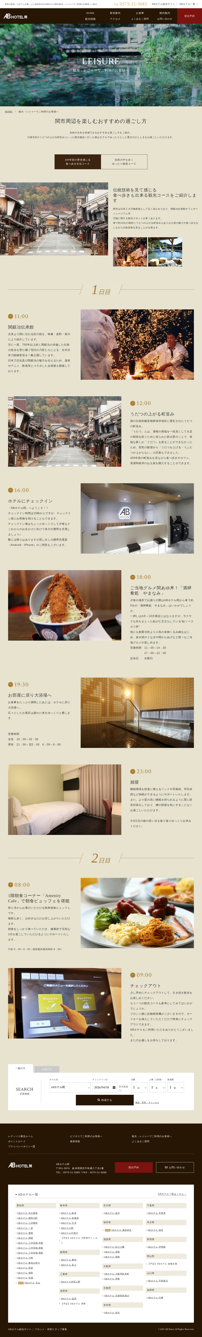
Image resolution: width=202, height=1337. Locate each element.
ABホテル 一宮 (25, 1228)
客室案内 (115, 13)
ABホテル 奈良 (112, 1312)
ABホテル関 (67, 1228)
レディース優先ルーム (20, 1136)
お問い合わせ (164, 19)
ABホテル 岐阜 (69, 1213)
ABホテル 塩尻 (69, 1298)
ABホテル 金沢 (112, 1213)
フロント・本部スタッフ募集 (51, 1329)
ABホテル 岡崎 (25, 1238)
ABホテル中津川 (69, 1233)
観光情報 (90, 19)
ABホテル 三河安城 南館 (30, 1253)
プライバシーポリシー (21, 1146)
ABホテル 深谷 (155, 1230)
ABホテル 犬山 (32, 1283)
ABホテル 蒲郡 (25, 1273)
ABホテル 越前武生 (121, 1230)
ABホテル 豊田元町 (27, 1218)
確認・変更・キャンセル (147, 1102)
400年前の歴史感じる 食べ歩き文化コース (78, 161)
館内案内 (165, 13)
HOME (90, 13)
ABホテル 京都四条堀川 (116, 1295)
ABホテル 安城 (25, 1278)
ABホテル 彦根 (112, 1252)
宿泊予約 (189, 16)
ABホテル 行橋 (155, 1297)
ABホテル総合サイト (20, 1329)
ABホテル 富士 (69, 1265)
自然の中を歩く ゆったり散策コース (124, 161)
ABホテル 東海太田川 (28, 1263)
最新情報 (75, 1141)
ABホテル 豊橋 (25, 1233)
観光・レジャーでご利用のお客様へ (152, 1136)
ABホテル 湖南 (112, 1257)
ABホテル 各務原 (70, 1218)
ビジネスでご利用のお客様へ (86, 1136)
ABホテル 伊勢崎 (157, 1247)
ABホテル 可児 (69, 1223)
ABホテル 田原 (25, 1268)
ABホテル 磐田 (69, 1260)
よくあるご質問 (140, 19)
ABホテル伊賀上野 (71, 1282)
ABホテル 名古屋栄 (27, 1213)
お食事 (140, 13)
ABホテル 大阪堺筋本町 (116, 1274)
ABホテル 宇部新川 (158, 1281)
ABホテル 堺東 (112, 1279)
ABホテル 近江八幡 (114, 1247)
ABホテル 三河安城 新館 (30, 1248)
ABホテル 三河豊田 (27, 1223)
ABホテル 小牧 (25, 1258)
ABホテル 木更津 (157, 1213)
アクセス (115, 19)
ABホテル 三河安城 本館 (30, 1243)
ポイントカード (17, 1141)
